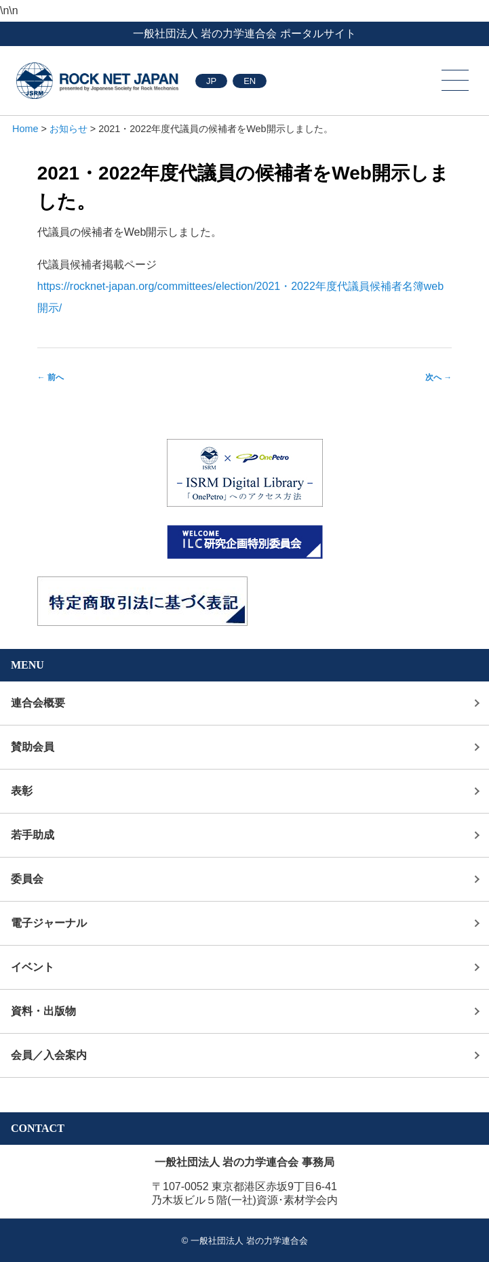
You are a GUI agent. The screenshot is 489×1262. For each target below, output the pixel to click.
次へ (438, 377)
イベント (32, 967)
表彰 (22, 791)
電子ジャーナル (49, 923)
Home (25, 128)
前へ (50, 377)
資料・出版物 (43, 1011)
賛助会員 (32, 747)
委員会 (27, 879)
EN (249, 81)
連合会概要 (38, 703)
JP (211, 81)
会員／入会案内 (49, 1055)
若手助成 (32, 835)
